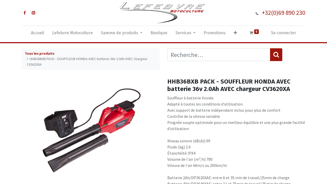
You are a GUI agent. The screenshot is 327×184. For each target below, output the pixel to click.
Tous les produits (39, 53)
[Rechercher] (276, 54)
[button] (235, 34)
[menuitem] (37, 34)
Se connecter (283, 32)
